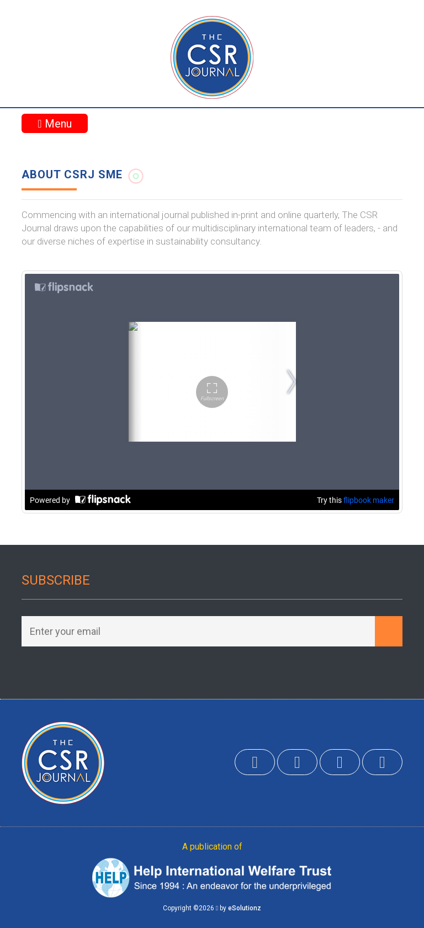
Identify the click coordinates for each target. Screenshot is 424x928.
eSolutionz (244, 908)
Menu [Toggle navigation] (54, 123)
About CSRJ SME (72, 174)
